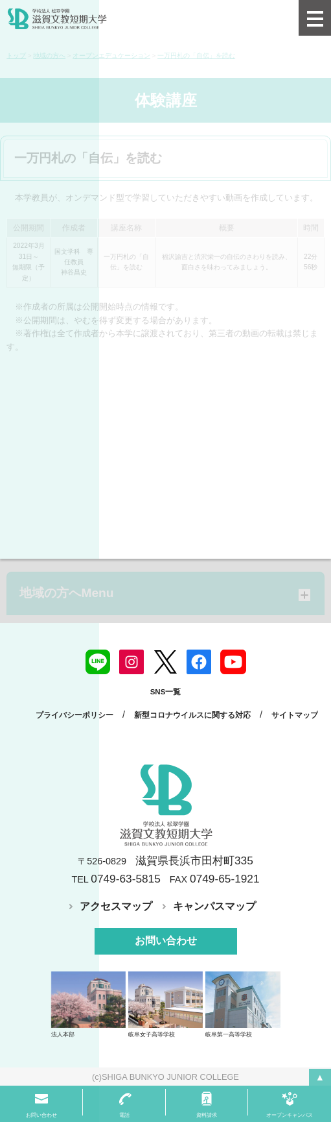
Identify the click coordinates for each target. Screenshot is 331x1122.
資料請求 (206, 1115)
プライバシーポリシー (74, 715)
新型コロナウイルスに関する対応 (192, 715)
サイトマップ (294, 715)
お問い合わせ (166, 940)
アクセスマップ (116, 906)
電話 (124, 1115)
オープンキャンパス (289, 1115)
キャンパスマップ (214, 906)
